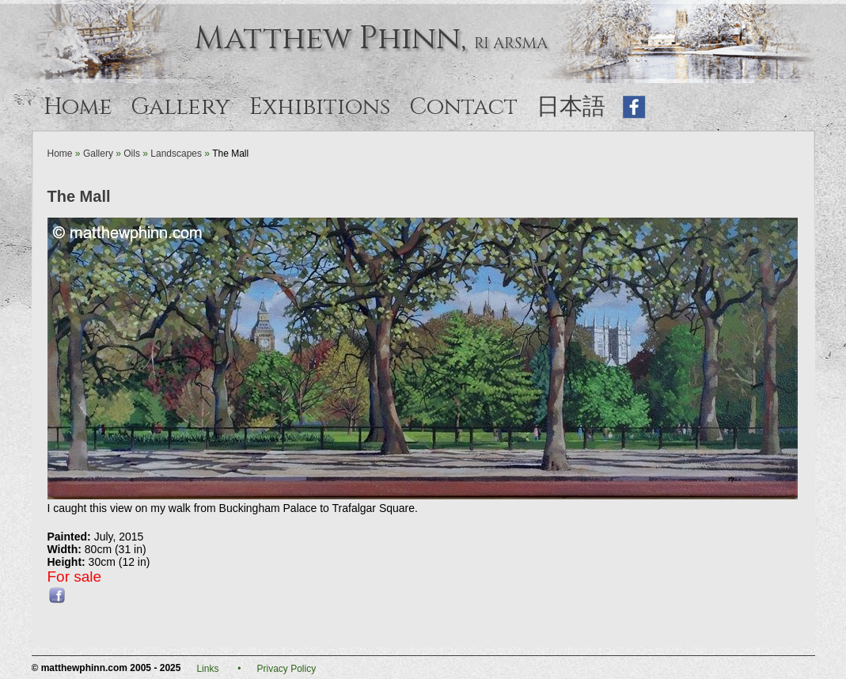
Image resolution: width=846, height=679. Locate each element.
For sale (74, 576)
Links (207, 668)
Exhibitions (319, 107)
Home (78, 107)
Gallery (180, 107)
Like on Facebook (635, 107)
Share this (57, 595)
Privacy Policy (287, 668)
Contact (463, 107)
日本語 (574, 107)
